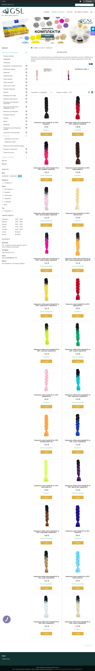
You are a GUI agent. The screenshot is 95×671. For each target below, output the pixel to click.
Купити (46, 134)
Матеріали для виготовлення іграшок (12, 128)
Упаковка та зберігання (10, 149)
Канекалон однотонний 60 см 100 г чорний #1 (46, 123)
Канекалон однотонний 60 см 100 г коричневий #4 (78, 168)
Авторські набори (8, 56)
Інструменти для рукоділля (11, 132)
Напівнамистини (8, 76)
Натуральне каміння (9, 69)
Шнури (5, 121)
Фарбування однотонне (11, 139)
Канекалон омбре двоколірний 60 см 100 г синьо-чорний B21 (77, 440)
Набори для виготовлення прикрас (13, 146)
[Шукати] (91, 5)
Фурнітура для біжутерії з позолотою (11, 102)
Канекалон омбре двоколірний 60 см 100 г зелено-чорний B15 (77, 350)
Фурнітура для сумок (9, 95)
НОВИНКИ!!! (7, 59)
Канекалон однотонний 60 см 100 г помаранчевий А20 (46, 440)
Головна (46, 12)
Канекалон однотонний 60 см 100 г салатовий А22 (46, 486)
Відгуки (4, 164)
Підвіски (5, 118)
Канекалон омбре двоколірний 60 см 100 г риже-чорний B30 (46, 577)
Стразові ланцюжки (9, 89)
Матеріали (6, 124)
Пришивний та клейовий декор (12, 66)
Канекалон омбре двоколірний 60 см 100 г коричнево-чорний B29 (46, 531)
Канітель (5, 92)
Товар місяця (6, 659)
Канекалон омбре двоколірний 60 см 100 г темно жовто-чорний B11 (46, 304)
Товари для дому (8, 152)
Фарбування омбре (10, 142)
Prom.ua (56, 667)
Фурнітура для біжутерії (10, 111)
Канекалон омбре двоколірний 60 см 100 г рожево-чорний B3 (46, 168)
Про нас (70, 12)
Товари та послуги (57, 12)
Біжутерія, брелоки (9, 115)
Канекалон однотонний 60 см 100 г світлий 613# (78, 214)
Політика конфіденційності (75, 669)
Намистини (6, 72)
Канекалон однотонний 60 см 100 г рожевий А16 (46, 395)
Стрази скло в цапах (9, 86)
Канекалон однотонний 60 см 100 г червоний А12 (78, 304)
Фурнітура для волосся (10, 99)
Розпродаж (6, 62)
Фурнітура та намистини (10, 52)
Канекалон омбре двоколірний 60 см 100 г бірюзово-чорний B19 (77, 395)
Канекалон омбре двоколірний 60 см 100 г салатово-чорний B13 (46, 350)
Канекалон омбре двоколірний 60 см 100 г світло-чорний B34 (77, 622)
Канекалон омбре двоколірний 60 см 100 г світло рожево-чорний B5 (46, 214)
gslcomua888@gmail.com (9, 258)
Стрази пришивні (8, 82)
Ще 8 (5, 204)
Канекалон (6, 136)
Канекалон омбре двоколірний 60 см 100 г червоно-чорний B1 (77, 123)
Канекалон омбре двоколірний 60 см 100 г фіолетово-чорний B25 (77, 486)
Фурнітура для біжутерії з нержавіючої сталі (11, 107)
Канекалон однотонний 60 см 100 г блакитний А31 (78, 577)
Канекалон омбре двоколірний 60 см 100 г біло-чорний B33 (46, 622)
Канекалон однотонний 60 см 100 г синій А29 (78, 531)
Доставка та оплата (81, 12)
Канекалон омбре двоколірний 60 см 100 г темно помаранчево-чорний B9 (77, 259)
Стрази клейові (7, 79)
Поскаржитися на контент (60, 669)
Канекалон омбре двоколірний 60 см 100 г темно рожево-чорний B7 (46, 259)
